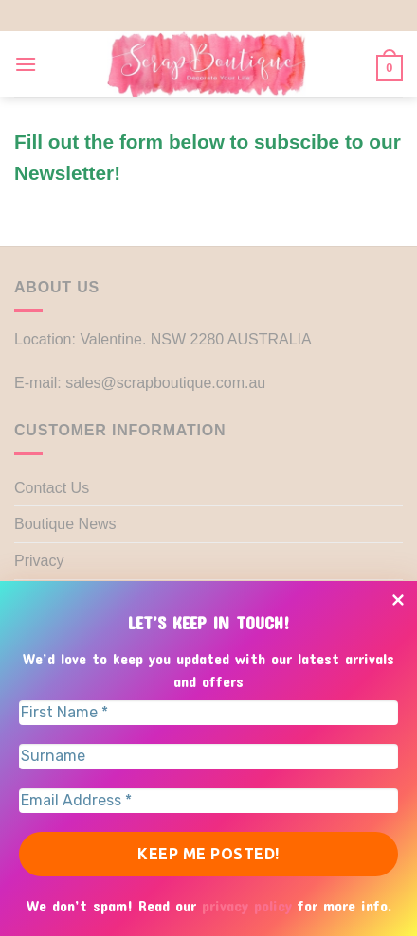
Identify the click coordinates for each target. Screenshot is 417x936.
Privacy (38, 561)
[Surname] (208, 756)
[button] (25, 64)
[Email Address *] (208, 800)
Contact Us (51, 488)
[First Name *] (208, 712)
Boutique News (65, 524)
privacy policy (250, 905)
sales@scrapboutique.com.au (165, 383)
